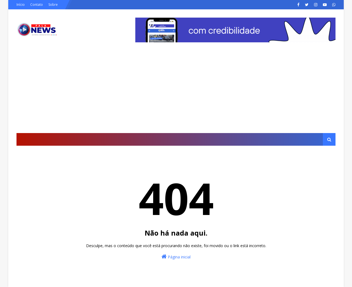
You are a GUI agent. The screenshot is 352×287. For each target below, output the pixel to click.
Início (20, 4)
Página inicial (176, 257)
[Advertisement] (176, 91)
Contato (36, 4)
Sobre (53, 4)
